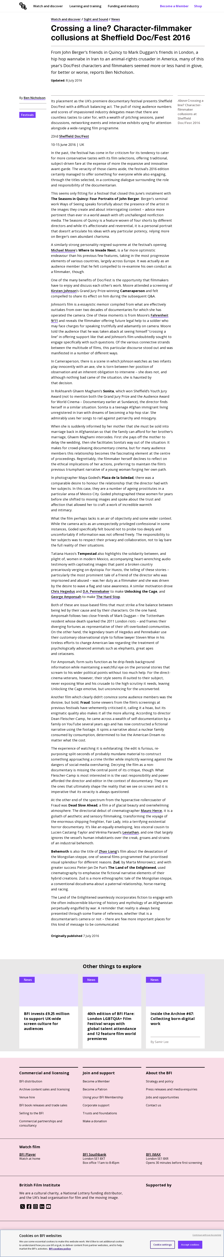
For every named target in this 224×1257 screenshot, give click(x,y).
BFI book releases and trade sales (43, 1105)
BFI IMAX (153, 1154)
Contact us (153, 1105)
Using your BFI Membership (103, 1097)
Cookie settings (162, 1244)
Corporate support (96, 1105)
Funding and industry (123, 6)
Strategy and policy (159, 1081)
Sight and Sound (96, 19)
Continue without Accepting (206, 1234)
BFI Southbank (94, 1154)
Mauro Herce (151, 810)
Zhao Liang (108, 851)
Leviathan (130, 832)
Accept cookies (190, 1244)
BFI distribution (30, 1081)
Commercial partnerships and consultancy (40, 1123)
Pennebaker (96, 591)
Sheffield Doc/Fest (74, 136)
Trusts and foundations (100, 1113)
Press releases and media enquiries (171, 1089)
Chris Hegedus (63, 591)
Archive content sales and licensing (44, 1089)
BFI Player (27, 1154)
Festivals (27, 115)
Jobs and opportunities (162, 1097)
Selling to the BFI (31, 1113)
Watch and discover (48, 6)
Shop (198, 6)
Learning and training (85, 6)
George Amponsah (66, 596)
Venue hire (27, 1097)
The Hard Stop (108, 596)
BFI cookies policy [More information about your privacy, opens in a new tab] (60, 1248)
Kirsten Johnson (64, 291)
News (115, 19)
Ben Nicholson (34, 98)
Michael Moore (63, 250)
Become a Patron (95, 1089)
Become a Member (174, 6)
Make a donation (95, 1121)
